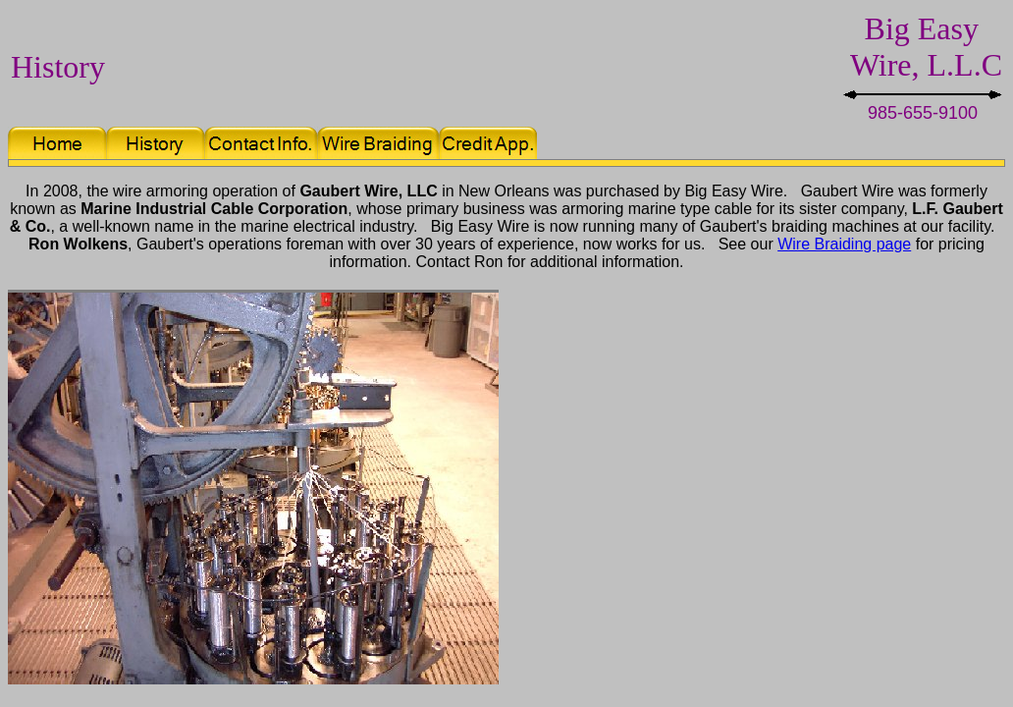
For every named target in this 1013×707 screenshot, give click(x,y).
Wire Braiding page (844, 244)
